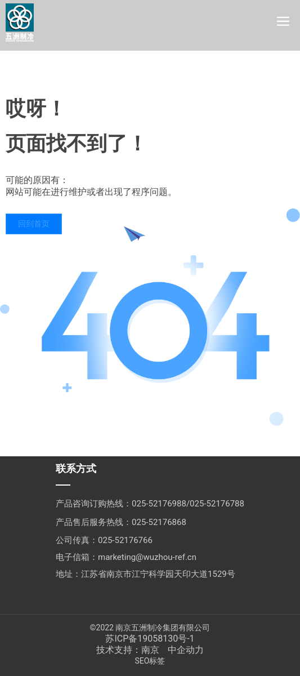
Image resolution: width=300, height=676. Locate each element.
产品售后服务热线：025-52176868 (121, 522)
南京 (150, 649)
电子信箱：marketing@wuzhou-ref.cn (126, 557)
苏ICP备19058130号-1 (149, 638)
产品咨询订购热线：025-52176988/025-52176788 (150, 504)
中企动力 (186, 649)
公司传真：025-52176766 (104, 540)
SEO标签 (150, 660)
